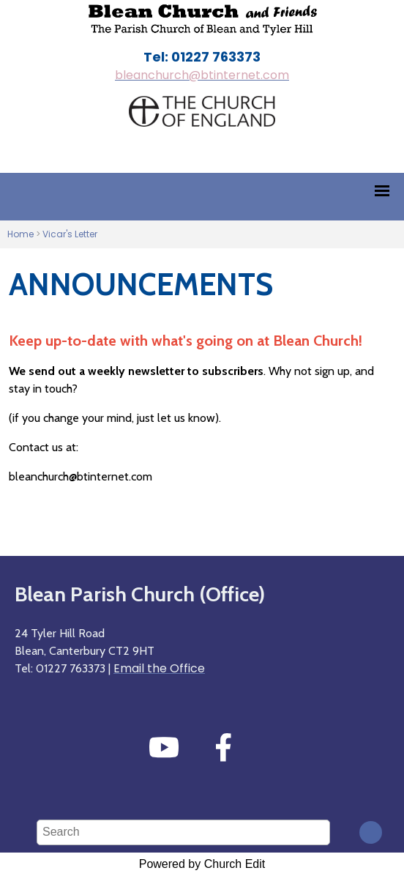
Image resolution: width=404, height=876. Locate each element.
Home (20, 234)
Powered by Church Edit (202, 864)
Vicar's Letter (69, 234)
